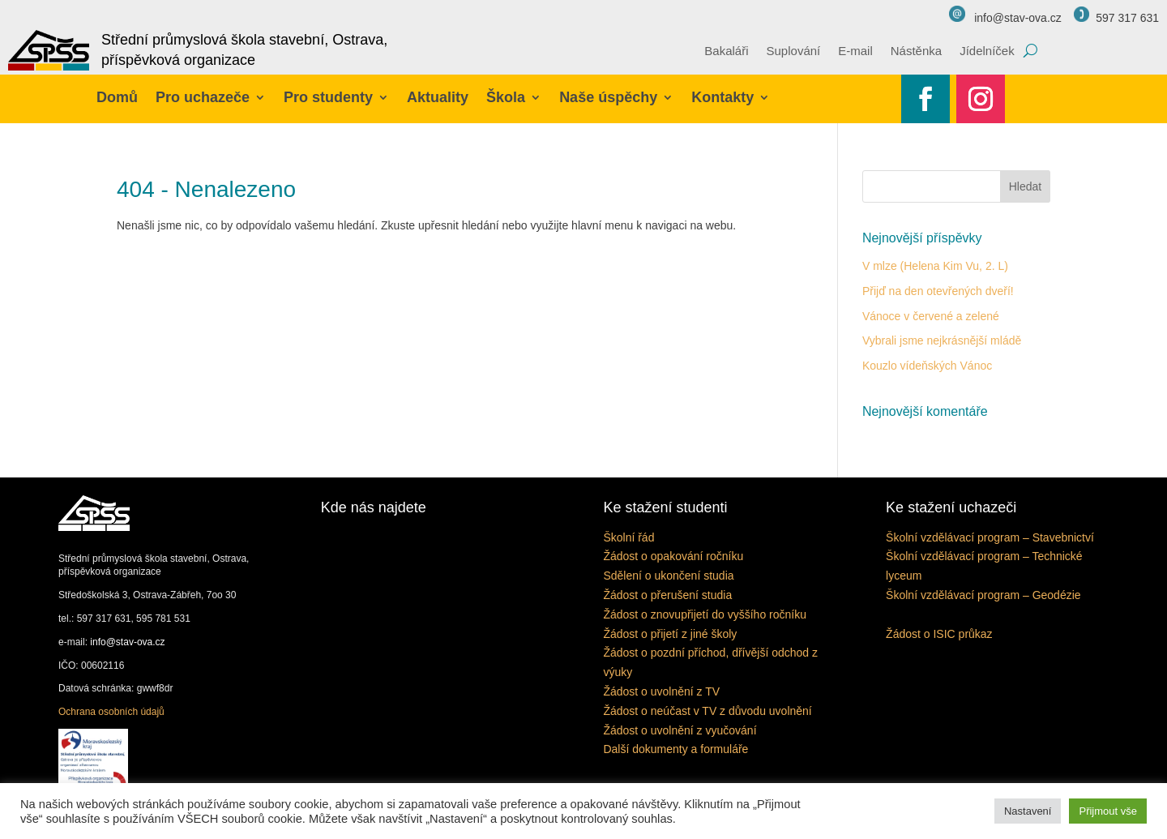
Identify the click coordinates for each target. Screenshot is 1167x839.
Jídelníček (987, 51)
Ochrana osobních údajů (111, 711)
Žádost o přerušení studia (667, 595)
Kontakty (722, 97)
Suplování (794, 51)
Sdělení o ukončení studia (668, 575)
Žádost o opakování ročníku (673, 556)
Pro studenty (328, 97)
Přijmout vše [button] (1108, 811)
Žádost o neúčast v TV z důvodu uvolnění (707, 710)
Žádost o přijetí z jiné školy (670, 633)
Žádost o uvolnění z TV (661, 691)
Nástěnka (916, 51)
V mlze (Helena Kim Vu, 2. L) (935, 265)
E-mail (855, 51)
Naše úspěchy (608, 97)
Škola (505, 97)
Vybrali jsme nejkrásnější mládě (941, 340)
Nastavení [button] (1028, 811)
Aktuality (437, 97)
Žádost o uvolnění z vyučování (679, 730)
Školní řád (628, 537)
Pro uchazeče (203, 97)
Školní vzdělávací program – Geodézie (983, 595)
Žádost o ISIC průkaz (939, 633)
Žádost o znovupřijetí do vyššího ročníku (704, 614)
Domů (117, 97)
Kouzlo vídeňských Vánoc (927, 365)
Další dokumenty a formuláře (675, 749)
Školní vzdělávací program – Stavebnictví (990, 537)
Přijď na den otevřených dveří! (938, 291)
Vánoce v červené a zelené (930, 316)
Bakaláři (726, 51)
